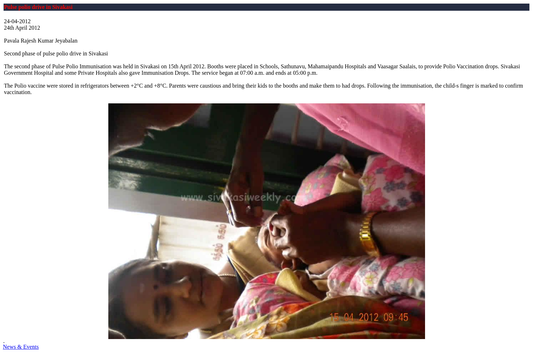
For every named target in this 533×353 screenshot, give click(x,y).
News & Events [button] (21, 347)
